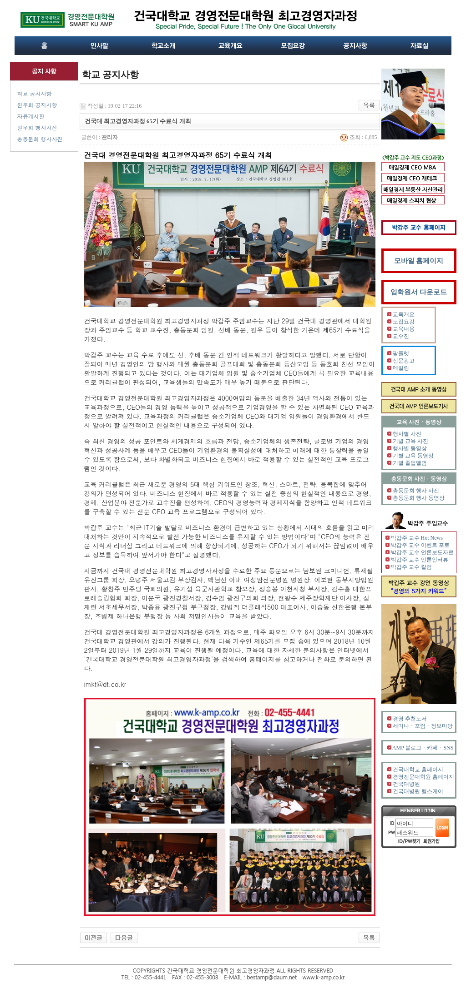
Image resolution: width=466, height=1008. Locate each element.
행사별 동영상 (410, 448)
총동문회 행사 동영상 (419, 498)
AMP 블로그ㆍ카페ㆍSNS (423, 748)
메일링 (401, 368)
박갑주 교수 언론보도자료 (422, 552)
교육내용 (404, 329)
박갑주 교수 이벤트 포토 (420, 545)
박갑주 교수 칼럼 (411, 567)
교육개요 (404, 314)
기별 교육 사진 (410, 441)
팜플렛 (401, 353)
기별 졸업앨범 (410, 463)
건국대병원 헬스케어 (418, 791)
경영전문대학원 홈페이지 (423, 777)
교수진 (401, 336)
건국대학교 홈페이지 (418, 769)
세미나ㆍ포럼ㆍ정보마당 (423, 726)
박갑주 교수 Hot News (417, 538)
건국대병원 (406, 784)
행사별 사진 (407, 434)
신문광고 (404, 361)
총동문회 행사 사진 (416, 490)
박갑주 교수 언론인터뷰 (419, 559)
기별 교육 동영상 (413, 455)
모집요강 (404, 321)
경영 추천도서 (410, 718)
